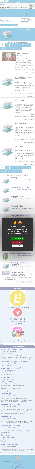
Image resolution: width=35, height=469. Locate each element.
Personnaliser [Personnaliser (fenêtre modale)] (17, 246)
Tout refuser (17, 242)
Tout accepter (17, 238)
